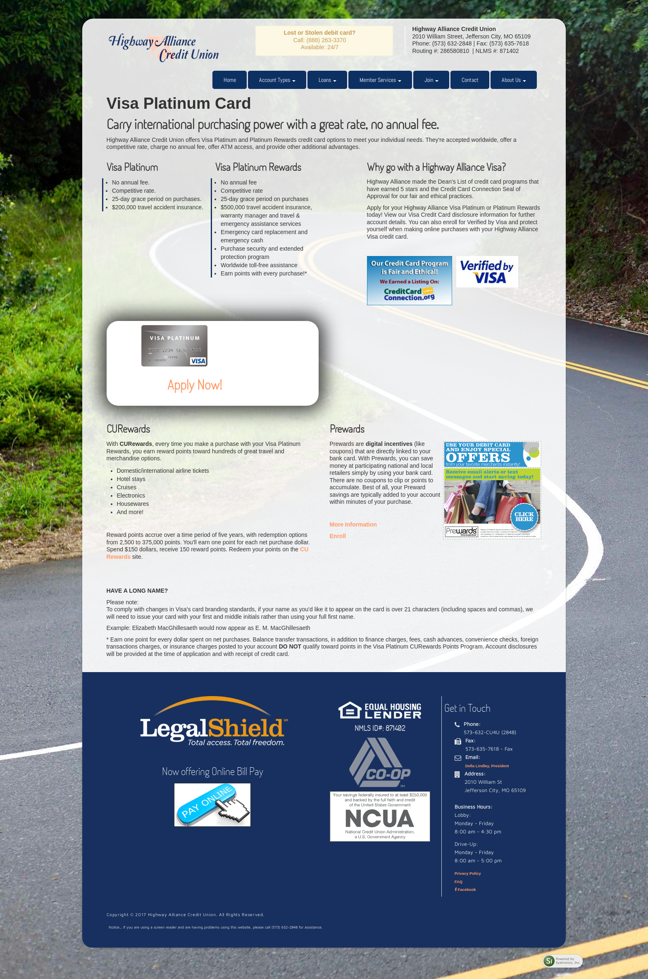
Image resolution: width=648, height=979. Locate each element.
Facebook (465, 889)
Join (431, 80)
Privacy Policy (468, 873)
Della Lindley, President (487, 766)
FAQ (458, 881)
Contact (470, 80)
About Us (514, 80)
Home (230, 80)
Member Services (380, 80)
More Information (353, 524)
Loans (327, 80)
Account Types (277, 80)
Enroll (338, 536)
